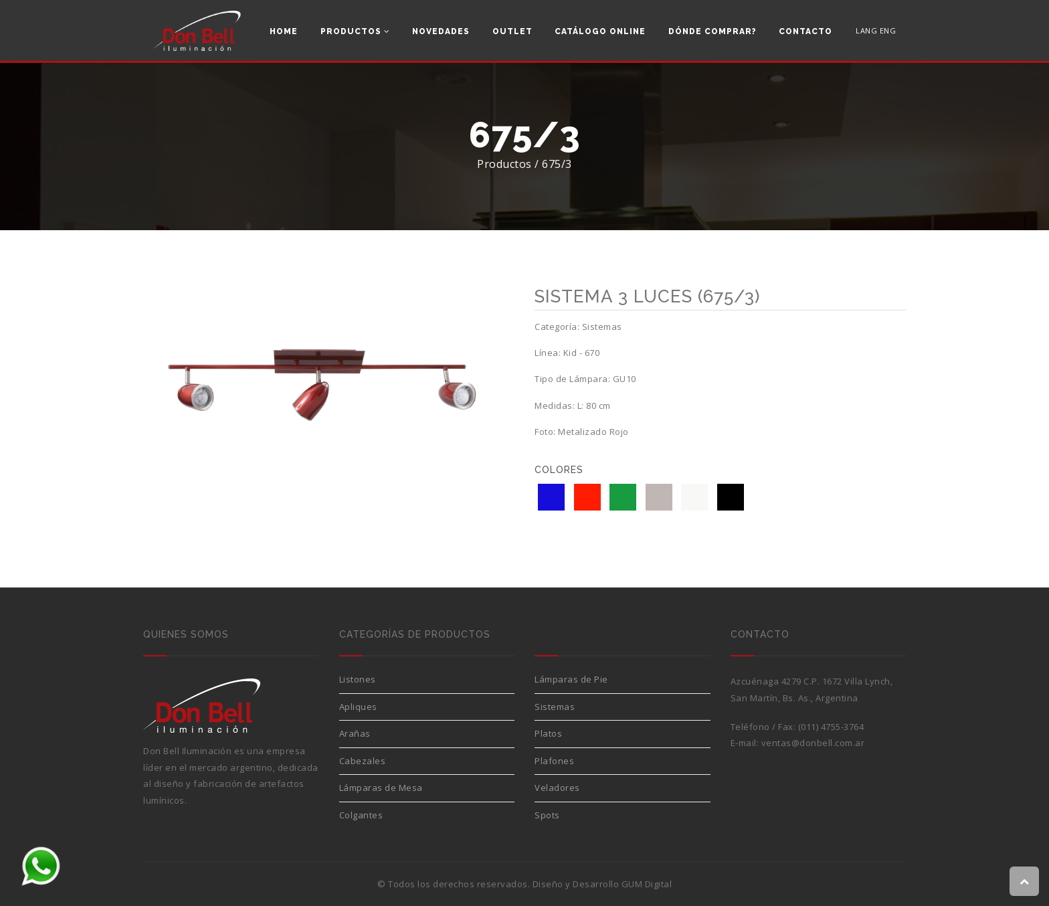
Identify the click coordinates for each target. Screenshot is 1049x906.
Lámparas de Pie (571, 679)
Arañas (355, 733)
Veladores (557, 788)
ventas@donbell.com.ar (813, 743)
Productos (355, 31)
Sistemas (555, 707)
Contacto (805, 31)
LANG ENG (876, 30)
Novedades (441, 31)
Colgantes (361, 815)
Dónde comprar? (712, 31)
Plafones (554, 761)
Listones (357, 679)
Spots (547, 815)
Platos (548, 733)
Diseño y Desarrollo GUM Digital (602, 884)
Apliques (358, 707)
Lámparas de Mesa (381, 788)
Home (284, 31)
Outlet (512, 31)
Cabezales (362, 761)
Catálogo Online (600, 31)
